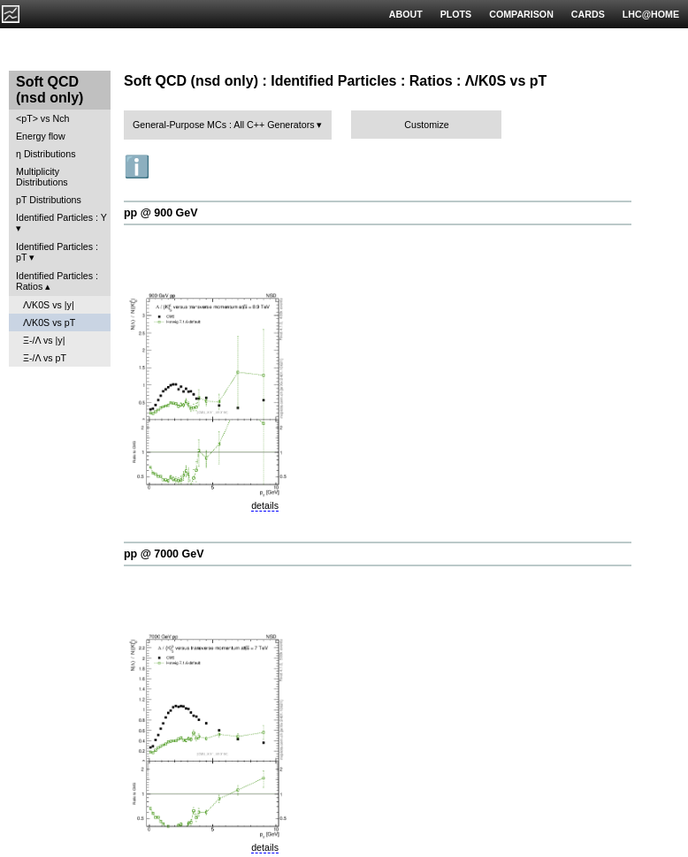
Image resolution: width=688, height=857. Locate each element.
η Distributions (46, 153)
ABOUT (406, 14)
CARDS (588, 14)
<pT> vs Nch (42, 118)
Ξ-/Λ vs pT (44, 358)
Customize (426, 124)
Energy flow (40, 136)
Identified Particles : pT (57, 251)
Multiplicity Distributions (42, 176)
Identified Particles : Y (61, 217)
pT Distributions (48, 199)
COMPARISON (521, 14)
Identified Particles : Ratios (57, 281)
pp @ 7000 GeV (163, 554)
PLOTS (456, 14)
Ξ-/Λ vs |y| (44, 340)
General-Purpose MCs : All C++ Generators (224, 124)
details (265, 505)
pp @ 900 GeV (161, 213)
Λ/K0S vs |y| (48, 305)
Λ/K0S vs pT (49, 322)
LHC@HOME (651, 14)
